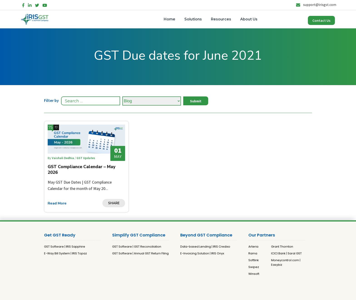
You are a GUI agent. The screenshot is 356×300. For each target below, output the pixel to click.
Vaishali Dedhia (63, 158)
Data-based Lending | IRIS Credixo (205, 246)
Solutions (193, 19)
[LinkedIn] (30, 4)
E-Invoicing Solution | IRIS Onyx (202, 253)
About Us (248, 19)
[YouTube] (44, 4)
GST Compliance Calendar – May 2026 (81, 169)
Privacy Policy (171, 295)
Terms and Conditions (200, 295)
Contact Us (321, 20)
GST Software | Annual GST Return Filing (140, 253)
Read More (57, 203)
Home (169, 19)
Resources (221, 19)
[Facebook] (23, 4)
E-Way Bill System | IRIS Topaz (65, 253)
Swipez (253, 267)
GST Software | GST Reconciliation (136, 246)
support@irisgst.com (316, 4)
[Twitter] (37, 4)
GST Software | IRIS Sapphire (64, 246)
